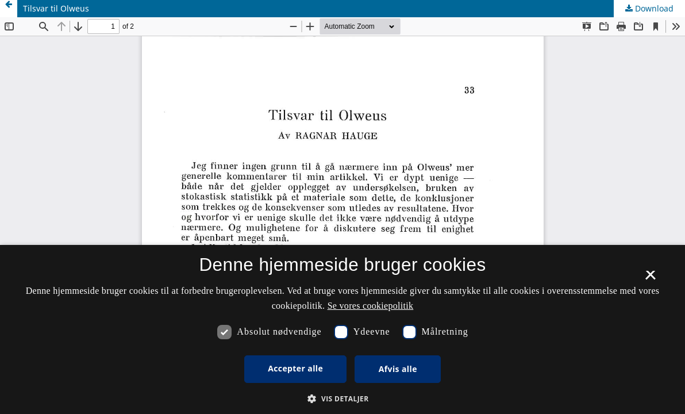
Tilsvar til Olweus (56, 8)
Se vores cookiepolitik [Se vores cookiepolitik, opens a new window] (371, 305)
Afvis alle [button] (398, 368)
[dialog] (342, 329)
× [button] (650, 279)
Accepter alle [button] (295, 368)
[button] (342, 399)
